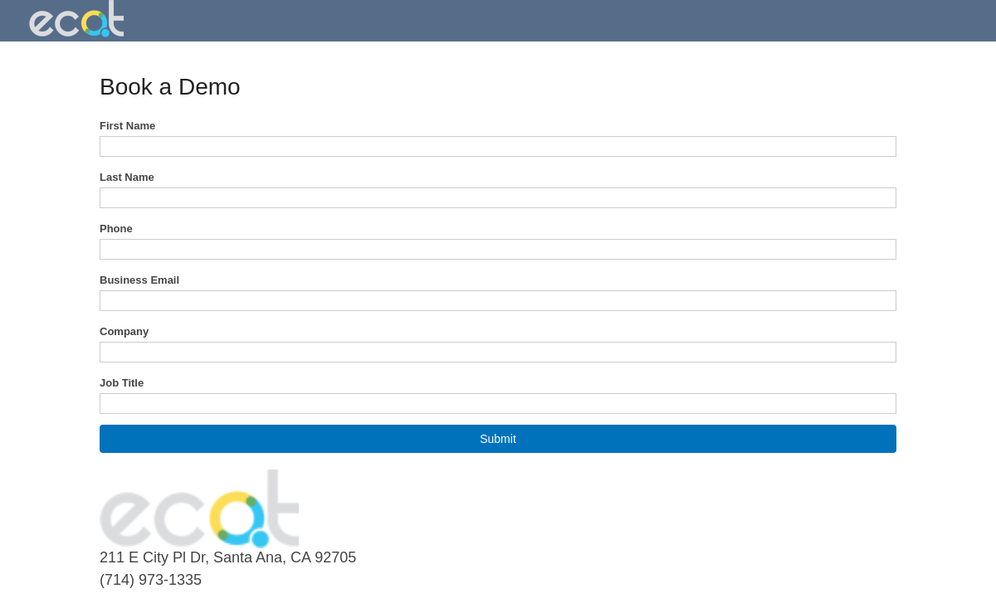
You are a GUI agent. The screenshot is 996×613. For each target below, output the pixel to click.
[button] (498, 439)
